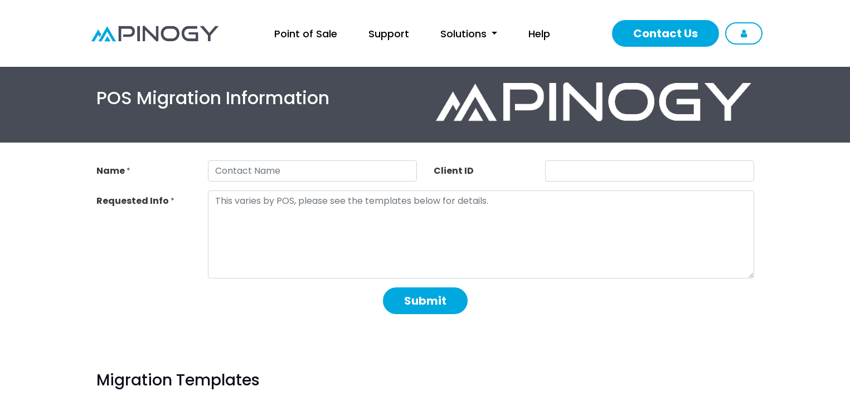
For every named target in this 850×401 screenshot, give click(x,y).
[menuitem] (306, 34)
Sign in (743, 33)
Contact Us (665, 33)
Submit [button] (425, 301)
